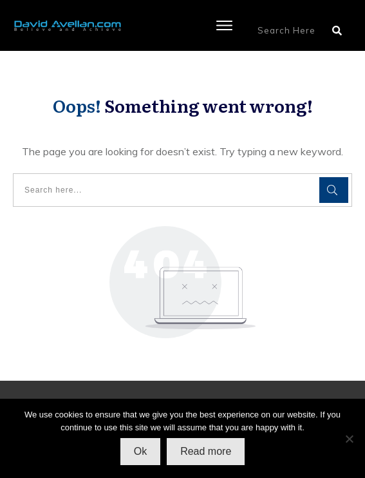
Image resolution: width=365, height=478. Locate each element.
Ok (140, 451)
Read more (205, 451)
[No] (348, 438)
